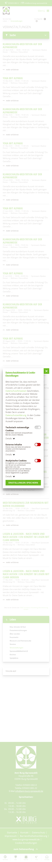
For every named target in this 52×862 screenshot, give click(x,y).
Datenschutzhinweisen (16, 390)
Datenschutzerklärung (16, 415)
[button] (46, 371)
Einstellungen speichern (23, 482)
